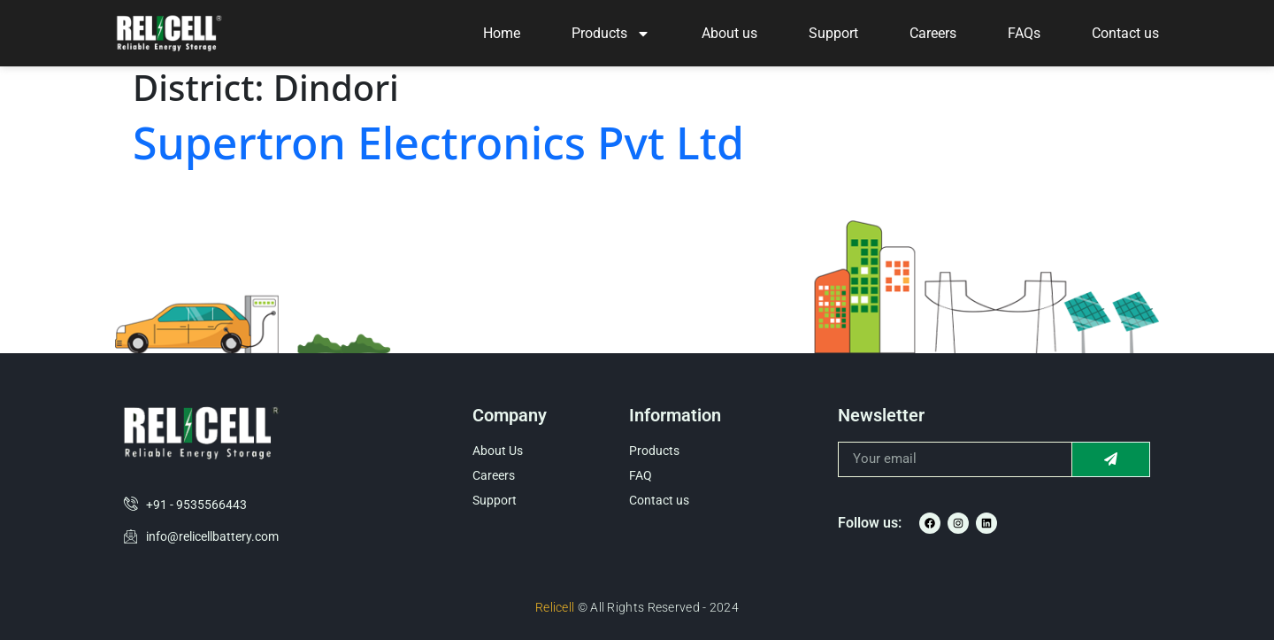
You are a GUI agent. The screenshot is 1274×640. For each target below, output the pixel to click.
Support (833, 33)
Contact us (1125, 33)
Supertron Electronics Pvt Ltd (438, 142)
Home (501, 33)
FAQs (1024, 33)
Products (611, 33)
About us (729, 33)
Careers (932, 33)
